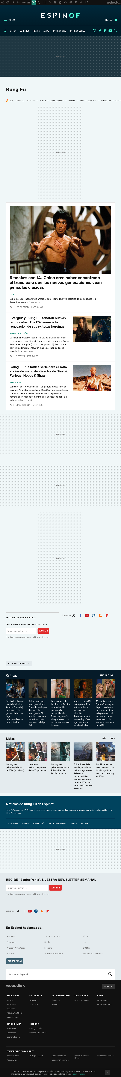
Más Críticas (106, 675)
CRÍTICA (13, 30)
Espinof (60, 15)
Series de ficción (19, 333)
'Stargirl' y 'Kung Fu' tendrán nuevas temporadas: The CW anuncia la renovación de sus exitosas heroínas (38, 322)
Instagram (94, 31)
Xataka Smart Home (15, 1013)
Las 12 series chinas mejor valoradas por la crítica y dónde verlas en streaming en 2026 (105, 770)
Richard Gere (106, 100)
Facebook (100, 31)
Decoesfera (11, 1032)
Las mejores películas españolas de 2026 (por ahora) (38, 767)
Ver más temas (15, 961)
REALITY (36, 30)
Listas (10, 739)
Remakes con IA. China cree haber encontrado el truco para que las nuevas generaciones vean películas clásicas (56, 282)
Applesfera (11, 1008)
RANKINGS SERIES (77, 30)
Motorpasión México (105, 1055)
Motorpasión (102, 1000)
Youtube (110, 31)
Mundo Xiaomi (13, 1017)
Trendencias (12, 1028)
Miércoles (71, 100)
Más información (78, 1074)
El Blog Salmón (35, 1028)
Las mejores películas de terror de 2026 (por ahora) (15, 767)
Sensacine (56, 1000)
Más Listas (107, 738)
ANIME (46, 30)
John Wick (92, 100)
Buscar (110, 974)
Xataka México (13, 1055)
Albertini (20, 356)
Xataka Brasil (12, 1060)
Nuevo (109, 19)
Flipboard (105, 31)
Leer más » (35, 302)
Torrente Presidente (53, 953)
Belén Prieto (23, 307)
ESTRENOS (24, 30)
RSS (100, 614)
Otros (13, 294)
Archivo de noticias (21, 663)
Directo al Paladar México (81, 1056)
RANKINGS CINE (59, 30)
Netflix (47, 942)
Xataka (10, 1000)
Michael (43, 100)
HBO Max (84, 823)
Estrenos (25, 823)
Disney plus (12, 942)
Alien (82, 100)
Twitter (115, 31)
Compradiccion (13, 1037)
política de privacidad (40, 637)
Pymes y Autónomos (37, 1032)
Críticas (11, 675)
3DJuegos (33, 1000)
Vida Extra (33, 1004)
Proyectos (15, 382)
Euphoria (73, 823)
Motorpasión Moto (104, 1004)
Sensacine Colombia (60, 1060)
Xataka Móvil (12, 1004)
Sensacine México (59, 1055)
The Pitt (10, 953)
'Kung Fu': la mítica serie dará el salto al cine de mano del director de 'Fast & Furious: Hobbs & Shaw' (39, 371)
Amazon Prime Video (57, 823)
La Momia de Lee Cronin (92, 953)
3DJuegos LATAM (36, 1055)
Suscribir (43, 631)
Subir (106, 986)
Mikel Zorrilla (23, 405)
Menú (11, 19)
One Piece (31, 100)
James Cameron (57, 100)
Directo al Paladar (81, 1000)
